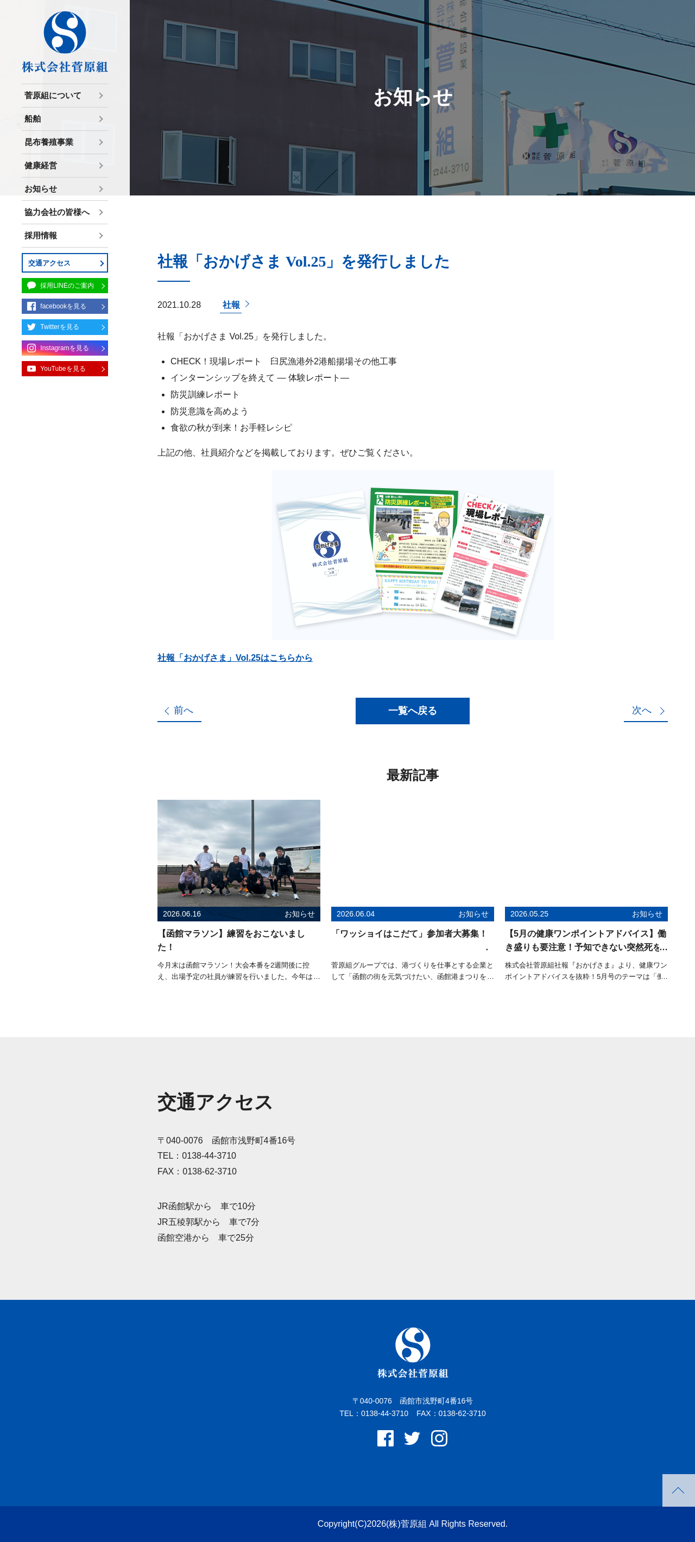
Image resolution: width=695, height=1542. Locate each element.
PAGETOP (678, 1490)
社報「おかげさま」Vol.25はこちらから (235, 657)
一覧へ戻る (412, 710)
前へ (183, 710)
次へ (642, 710)
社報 (231, 304)
